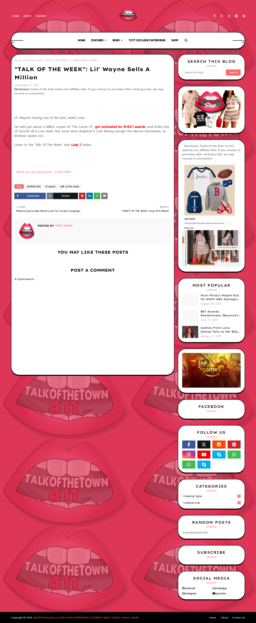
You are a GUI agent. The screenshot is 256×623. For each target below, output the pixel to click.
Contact (41, 16)
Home (15, 16)
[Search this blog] (204, 73)
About (27, 16)
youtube (220, 593)
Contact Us (238, 617)
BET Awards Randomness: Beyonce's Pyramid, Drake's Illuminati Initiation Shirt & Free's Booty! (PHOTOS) (219, 314)
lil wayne (50, 186)
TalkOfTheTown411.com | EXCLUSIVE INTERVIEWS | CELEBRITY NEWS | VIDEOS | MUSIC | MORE (86, 617)
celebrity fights (212, 496)
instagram (190, 593)
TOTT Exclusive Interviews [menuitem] (147, 40)
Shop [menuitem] (174, 40)
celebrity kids (212, 503)
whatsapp (221, 588)
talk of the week (32, 60)
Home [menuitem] (81, 40)
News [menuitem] (116, 40)
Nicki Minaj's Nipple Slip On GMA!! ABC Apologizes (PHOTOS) (221, 297)
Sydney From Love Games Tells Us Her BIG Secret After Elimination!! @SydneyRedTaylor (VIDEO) (219, 330)
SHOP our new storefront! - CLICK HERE (43, 172)
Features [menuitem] (97, 40)
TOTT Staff (63, 225)
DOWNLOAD (34, 186)
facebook (189, 588)
